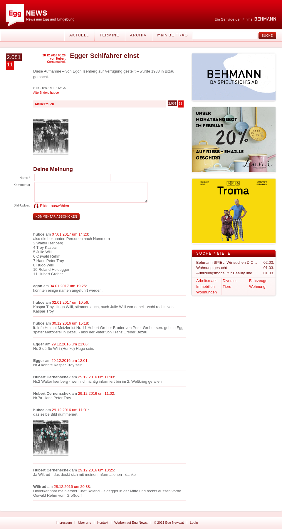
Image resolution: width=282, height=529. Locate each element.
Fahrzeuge (258, 280)
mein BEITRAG (172, 35)
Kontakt (102, 522)
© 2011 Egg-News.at (169, 522)
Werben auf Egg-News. (131, 522)
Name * (24, 177)
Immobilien (205, 286)
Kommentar (22, 185)
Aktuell (79, 35)
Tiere (227, 286)
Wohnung (257, 286)
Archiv (138, 35)
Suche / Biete (213, 253)
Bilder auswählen (54, 206)
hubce (54, 92)
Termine (110, 35)
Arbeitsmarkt (207, 280)
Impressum (64, 522)
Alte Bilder (40, 92)
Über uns (84, 522)
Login (194, 522)
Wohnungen (206, 292)
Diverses (230, 280)
